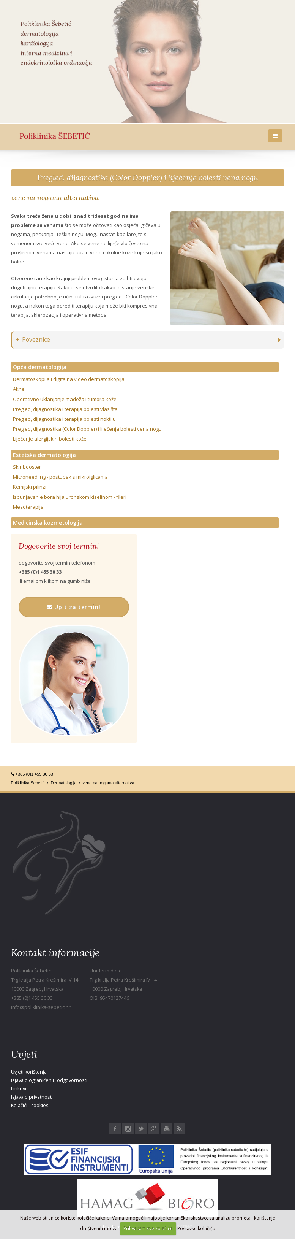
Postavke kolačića (196, 1228)
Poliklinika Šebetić (28, 783)
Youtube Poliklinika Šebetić (166, 1128)
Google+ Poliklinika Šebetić (153, 1128)
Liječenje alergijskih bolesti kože (50, 438)
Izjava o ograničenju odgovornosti (49, 1080)
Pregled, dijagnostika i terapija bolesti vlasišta (65, 409)
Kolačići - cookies (30, 1105)
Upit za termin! (74, 607)
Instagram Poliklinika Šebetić (128, 1128)
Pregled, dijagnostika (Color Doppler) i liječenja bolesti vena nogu (147, 177)
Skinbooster (27, 466)
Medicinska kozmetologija (48, 522)
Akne (19, 389)
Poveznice (33, 340)
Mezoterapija (28, 506)
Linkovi (18, 1088)
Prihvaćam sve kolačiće (148, 1228)
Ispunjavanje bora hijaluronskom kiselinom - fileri (69, 496)
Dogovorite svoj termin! (59, 545)
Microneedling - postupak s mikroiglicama (60, 476)
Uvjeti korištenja (29, 1072)
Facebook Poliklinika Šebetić (115, 1128)
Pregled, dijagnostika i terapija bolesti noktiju (64, 419)
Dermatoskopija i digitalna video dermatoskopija (69, 379)
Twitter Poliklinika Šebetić (141, 1128)
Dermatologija (63, 783)
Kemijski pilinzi (29, 486)
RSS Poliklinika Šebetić (179, 1128)
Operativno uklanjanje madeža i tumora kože (65, 399)
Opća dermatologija (39, 367)
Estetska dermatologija (44, 454)
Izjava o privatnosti (32, 1097)
